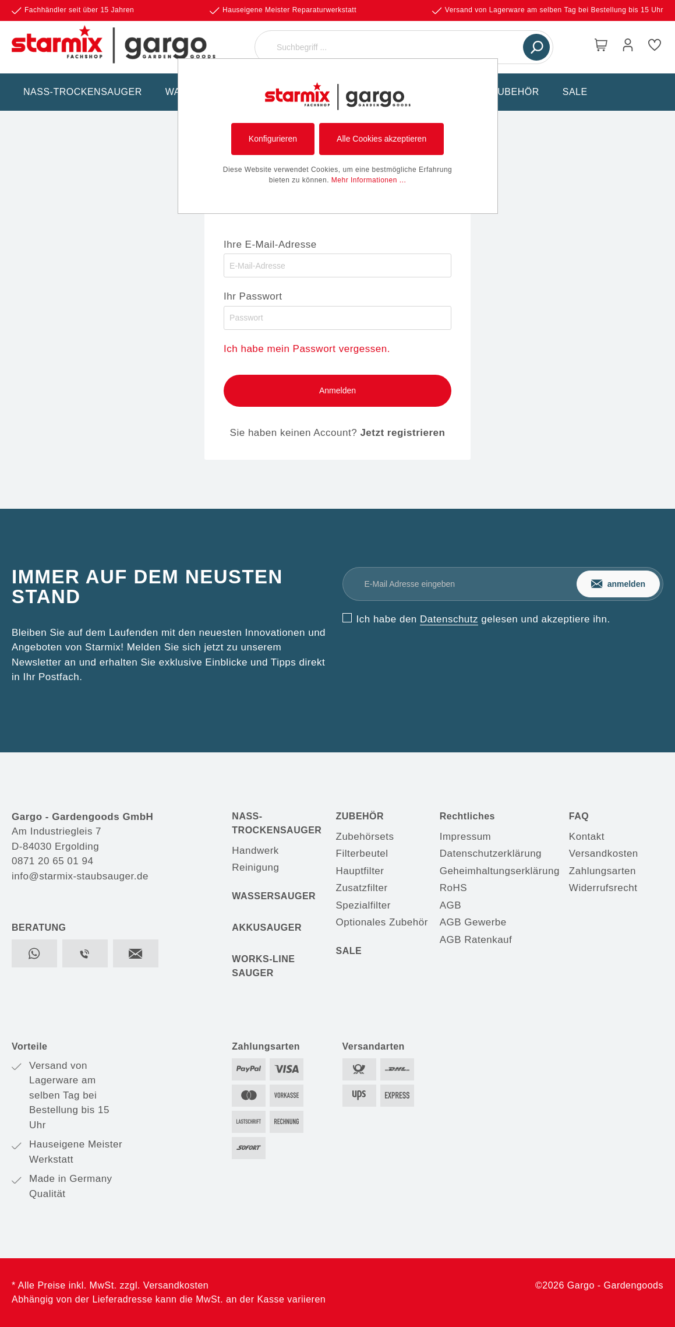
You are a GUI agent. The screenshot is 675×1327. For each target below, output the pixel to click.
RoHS (453, 887)
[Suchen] (536, 47)
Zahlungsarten (602, 871)
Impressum (466, 836)
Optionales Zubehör (382, 922)
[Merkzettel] (654, 47)
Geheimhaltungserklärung (500, 871)
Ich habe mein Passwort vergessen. (307, 348)
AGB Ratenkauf (476, 939)
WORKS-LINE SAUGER (263, 966)
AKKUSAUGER (267, 927)
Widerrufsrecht (603, 887)
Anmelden (337, 390)
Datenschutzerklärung (491, 853)
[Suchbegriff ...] (390, 47)
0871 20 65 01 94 (52, 861)
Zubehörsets (365, 836)
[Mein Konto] (627, 47)
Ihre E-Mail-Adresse (270, 244)
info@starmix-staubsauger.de (80, 876)
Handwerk (255, 850)
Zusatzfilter (362, 887)
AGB (450, 905)
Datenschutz (449, 619)
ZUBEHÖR (360, 816)
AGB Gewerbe (473, 922)
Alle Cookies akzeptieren (381, 138)
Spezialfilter (363, 905)
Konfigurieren (273, 138)
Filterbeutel (362, 853)
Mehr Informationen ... (368, 180)
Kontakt (587, 836)
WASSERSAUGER (274, 896)
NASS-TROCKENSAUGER (276, 823)
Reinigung (255, 867)
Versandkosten (603, 853)
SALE (349, 951)
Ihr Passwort (253, 296)
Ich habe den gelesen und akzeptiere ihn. (483, 619)
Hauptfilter (360, 871)
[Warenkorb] (601, 47)
